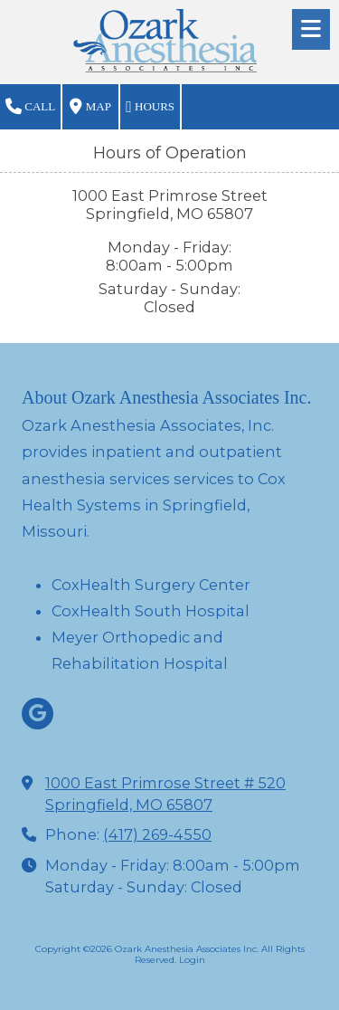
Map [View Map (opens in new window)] (90, 107)
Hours (150, 107)
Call (30, 107)
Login (192, 960)
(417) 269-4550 (157, 834)
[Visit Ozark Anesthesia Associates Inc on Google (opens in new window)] (37, 713)
